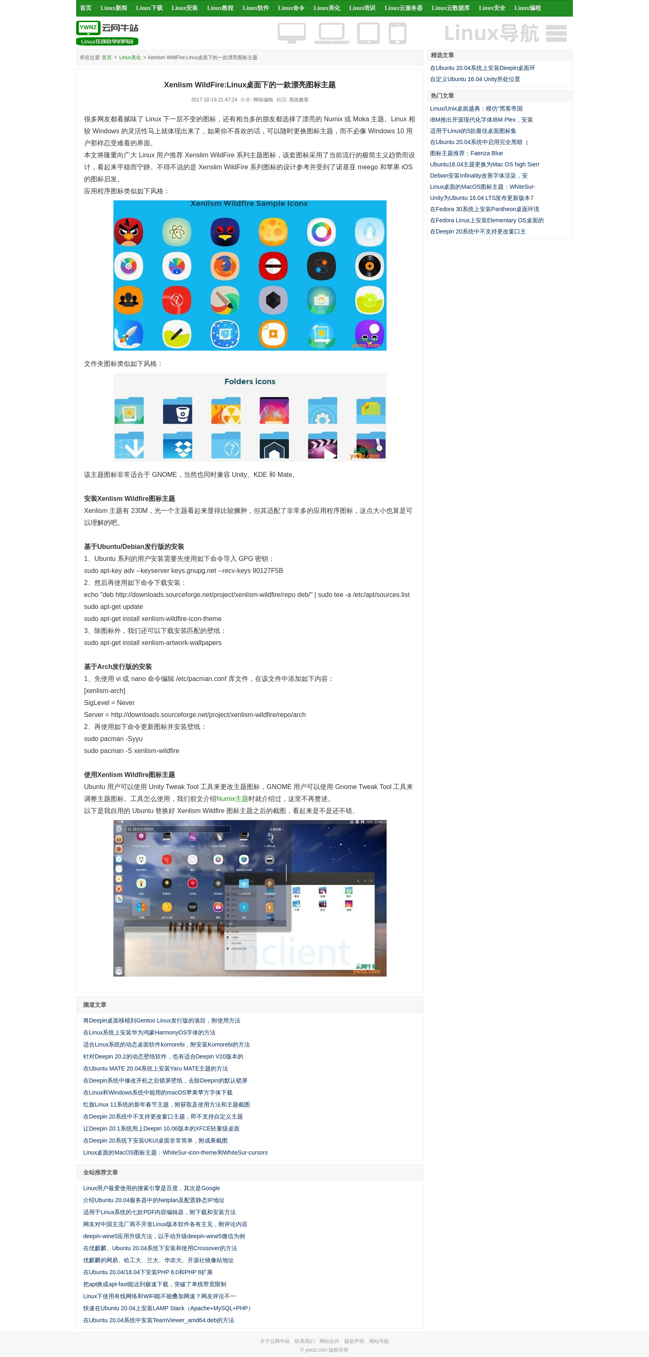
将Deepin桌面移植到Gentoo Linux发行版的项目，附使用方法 (161, 1020)
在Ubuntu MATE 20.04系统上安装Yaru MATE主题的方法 (155, 1068)
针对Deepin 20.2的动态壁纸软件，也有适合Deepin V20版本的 (163, 1056)
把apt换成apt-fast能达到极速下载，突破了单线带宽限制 (154, 1284)
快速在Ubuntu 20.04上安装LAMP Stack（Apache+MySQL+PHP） (168, 1308)
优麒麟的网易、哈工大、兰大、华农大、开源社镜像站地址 (158, 1260)
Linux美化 (327, 8)
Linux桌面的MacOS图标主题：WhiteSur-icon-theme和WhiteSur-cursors (175, 1152)
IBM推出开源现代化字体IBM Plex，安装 (481, 119)
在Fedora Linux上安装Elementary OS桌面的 (487, 220)
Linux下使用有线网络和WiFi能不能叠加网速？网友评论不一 (159, 1296)
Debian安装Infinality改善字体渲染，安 (479, 175)
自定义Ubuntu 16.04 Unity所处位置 (475, 79)
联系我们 (305, 1341)
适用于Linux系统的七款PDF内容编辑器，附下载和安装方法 (159, 1212)
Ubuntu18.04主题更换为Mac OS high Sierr (485, 164)
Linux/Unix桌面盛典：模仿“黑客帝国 (476, 108)
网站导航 (379, 1341)
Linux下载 (149, 8)
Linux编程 (527, 8)
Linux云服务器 (404, 8)
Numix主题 (232, 798)
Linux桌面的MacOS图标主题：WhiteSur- (482, 186)
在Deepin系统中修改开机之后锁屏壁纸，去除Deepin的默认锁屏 (165, 1080)
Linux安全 (492, 8)
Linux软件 (256, 8)
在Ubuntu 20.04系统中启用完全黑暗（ (479, 142)
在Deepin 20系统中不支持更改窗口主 (478, 231)
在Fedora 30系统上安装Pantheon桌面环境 (484, 209)
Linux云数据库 (451, 8)
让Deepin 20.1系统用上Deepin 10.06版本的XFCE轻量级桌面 (161, 1128)
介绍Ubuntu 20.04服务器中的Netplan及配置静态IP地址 (154, 1200)
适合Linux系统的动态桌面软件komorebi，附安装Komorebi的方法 (166, 1044)
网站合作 (329, 1341)
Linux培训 (362, 8)
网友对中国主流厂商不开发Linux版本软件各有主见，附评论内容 (165, 1224)
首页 (85, 8)
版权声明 (354, 1341)
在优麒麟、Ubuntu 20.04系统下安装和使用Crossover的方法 (160, 1248)
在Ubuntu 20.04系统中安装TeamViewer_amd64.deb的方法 (158, 1320)
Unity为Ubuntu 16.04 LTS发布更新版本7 (482, 198)
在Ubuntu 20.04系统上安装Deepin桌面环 (482, 68)
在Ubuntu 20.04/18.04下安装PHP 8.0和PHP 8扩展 (148, 1272)
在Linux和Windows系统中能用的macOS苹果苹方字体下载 (158, 1092)
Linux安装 (185, 8)
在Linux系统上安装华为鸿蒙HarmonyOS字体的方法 (149, 1032)
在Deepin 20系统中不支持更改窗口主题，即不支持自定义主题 (163, 1116)
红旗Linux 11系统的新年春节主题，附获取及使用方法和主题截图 (166, 1104)
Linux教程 (220, 8)
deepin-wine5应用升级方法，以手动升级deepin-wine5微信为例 (164, 1236)
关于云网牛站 (275, 1341)
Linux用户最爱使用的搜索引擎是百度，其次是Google (151, 1188)
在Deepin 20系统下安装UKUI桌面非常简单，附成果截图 (155, 1140)
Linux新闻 (114, 8)
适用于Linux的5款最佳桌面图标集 (473, 131)
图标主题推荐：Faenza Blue (466, 153)
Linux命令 (291, 8)
